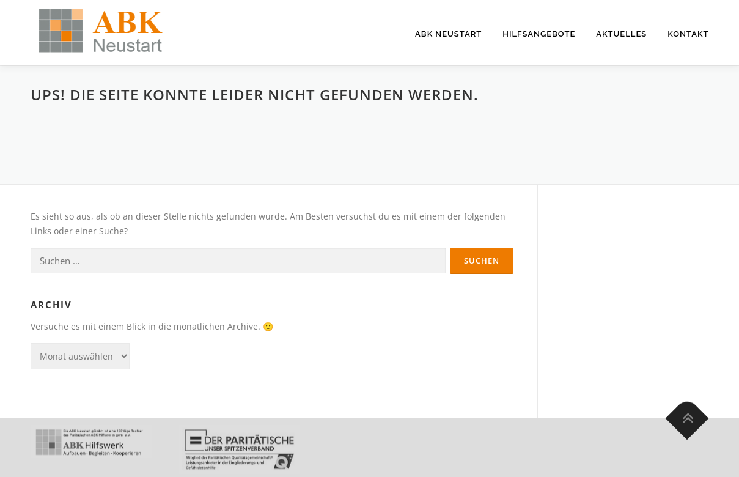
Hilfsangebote (538, 34)
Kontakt (687, 34)
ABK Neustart (448, 34)
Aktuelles (621, 34)
